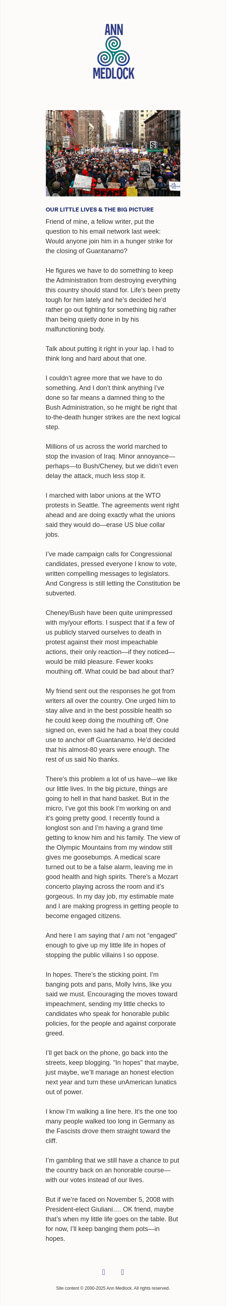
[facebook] (104, 1272)
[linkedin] (122, 1272)
